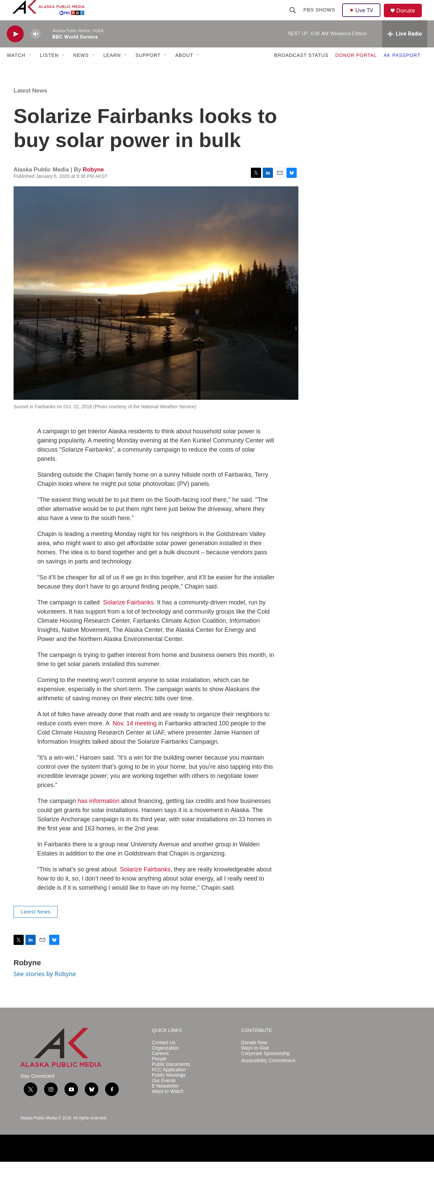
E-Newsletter (165, 1101)
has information (98, 816)
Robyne (93, 185)
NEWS (81, 70)
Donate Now (254, 1057)
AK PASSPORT (401, 70)
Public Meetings (168, 1090)
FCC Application (169, 1085)
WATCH (16, 70)
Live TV (363, 18)
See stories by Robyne (45, 989)
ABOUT (184, 70)
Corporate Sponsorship (265, 1068)
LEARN (112, 70)
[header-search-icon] (293, 18)
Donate (409, 18)
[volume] (35, 49)
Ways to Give (255, 1063)
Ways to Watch (167, 1106)
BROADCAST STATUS (301, 70)
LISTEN (49, 70)
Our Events (164, 1095)
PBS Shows (320, 17)
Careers (160, 1068)
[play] (15, 49)
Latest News (30, 106)
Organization (165, 1063)
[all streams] (404, 49)
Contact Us (163, 1057)
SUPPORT (147, 70)
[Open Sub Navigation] (30, 70)
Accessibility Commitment (268, 1075)
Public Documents (171, 1079)
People (159, 1074)
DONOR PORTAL (356, 70)
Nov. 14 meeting (135, 738)
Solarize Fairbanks (128, 617)
